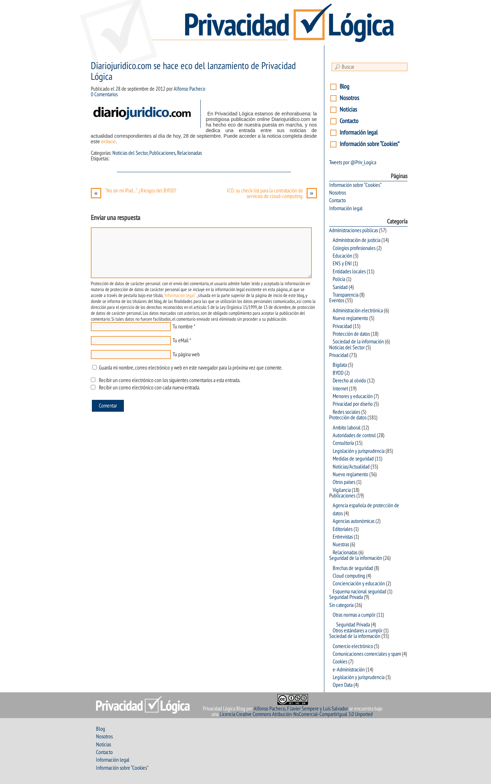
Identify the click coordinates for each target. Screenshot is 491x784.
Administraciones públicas (353, 230)
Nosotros (349, 98)
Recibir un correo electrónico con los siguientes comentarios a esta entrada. (169, 380)
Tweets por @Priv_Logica (352, 162)
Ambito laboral (347, 428)
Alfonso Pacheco (189, 89)
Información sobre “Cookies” (369, 144)
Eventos (336, 300)
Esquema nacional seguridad (359, 591)
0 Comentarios (104, 94)
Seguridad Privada (346, 597)
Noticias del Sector (130, 153)
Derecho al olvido (349, 381)
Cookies (340, 662)
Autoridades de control (354, 435)
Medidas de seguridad (353, 459)
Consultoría (343, 443)
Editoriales (343, 529)
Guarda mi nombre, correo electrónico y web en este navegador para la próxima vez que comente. (190, 368)
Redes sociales (346, 412)
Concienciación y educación (359, 583)
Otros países (344, 482)
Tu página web (186, 354)
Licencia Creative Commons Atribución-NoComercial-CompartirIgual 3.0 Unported (296, 714)
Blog (344, 86)
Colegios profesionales (354, 248)
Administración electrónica (358, 310)
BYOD (338, 373)
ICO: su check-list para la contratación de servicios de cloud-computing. (272, 193)
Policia (339, 279)
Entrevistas (343, 537)
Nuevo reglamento (350, 318)
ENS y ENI (342, 263)
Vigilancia (342, 490)
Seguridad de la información (355, 558)
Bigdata (340, 365)
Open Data (343, 685)
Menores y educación (353, 396)
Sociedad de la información (358, 341)
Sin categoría (341, 605)
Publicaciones (162, 153)
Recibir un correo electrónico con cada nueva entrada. (149, 387)
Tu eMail (181, 340)
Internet (340, 389)
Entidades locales (349, 271)
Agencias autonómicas (353, 521)
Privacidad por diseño (353, 404)
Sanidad (340, 287)
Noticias (348, 109)
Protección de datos (351, 334)
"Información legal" (180, 295)
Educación (342, 256)
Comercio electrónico (353, 646)
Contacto (349, 121)
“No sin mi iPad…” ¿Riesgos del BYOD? (133, 190)
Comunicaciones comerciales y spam (367, 654)
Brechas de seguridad (353, 568)
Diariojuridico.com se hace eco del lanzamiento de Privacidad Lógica (193, 71)
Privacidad (342, 326)
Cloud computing (349, 576)
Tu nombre (183, 327)
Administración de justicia (356, 240)
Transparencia (345, 295)
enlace (108, 141)
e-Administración (349, 670)
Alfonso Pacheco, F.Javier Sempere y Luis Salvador (301, 709)
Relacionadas (189, 153)
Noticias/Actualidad (351, 467)
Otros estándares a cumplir (357, 630)
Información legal (359, 132)
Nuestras (341, 544)
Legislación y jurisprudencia (359, 451)
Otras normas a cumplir (354, 615)
